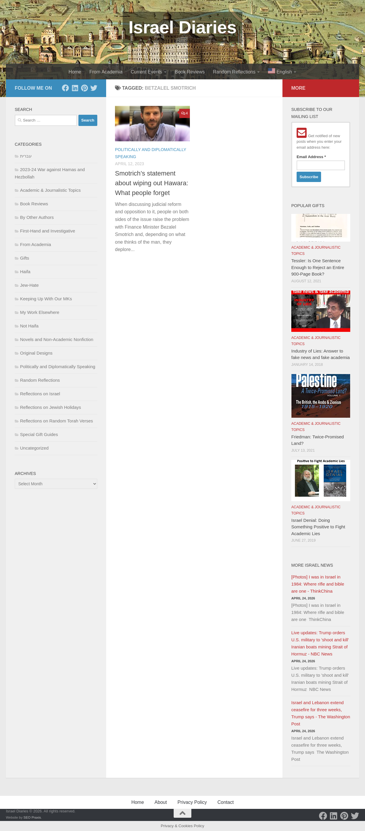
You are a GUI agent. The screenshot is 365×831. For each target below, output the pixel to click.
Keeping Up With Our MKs (46, 298)
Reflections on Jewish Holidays (50, 407)
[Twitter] (93, 87)
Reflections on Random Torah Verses (56, 420)
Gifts (24, 257)
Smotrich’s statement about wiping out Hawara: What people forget (151, 183)
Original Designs (36, 352)
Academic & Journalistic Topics (50, 190)
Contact (225, 802)
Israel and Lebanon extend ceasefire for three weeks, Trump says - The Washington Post (320, 713)
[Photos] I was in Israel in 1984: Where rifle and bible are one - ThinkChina (317, 584)
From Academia (105, 71)
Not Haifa (29, 325)
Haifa (25, 271)
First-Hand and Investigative (47, 230)
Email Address (311, 157)
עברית (26, 155)
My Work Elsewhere (39, 312)
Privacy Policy (192, 802)
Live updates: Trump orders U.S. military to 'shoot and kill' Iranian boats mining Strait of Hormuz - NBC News (320, 643)
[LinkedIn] (74, 87)
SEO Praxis (32, 817)
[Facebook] (65, 87)
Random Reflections (234, 71)
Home (75, 71)
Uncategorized (34, 447)
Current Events (146, 71)
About (160, 802)
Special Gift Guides (39, 434)
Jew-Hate (29, 285)
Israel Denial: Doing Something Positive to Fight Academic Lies (318, 527)
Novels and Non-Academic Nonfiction (56, 339)
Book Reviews (190, 71)
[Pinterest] (84, 87)
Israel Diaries (183, 27)
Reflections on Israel (40, 393)
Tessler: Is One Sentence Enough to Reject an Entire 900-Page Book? (317, 267)
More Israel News (312, 565)
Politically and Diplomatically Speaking (57, 366)
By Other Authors (37, 217)
